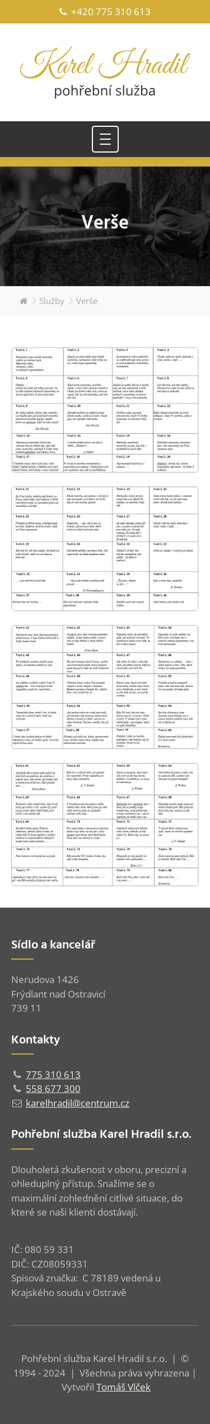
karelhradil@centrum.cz (77, 1103)
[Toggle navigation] (105, 139)
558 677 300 (53, 1088)
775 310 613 (53, 1074)
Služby (51, 300)
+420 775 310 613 (105, 11)
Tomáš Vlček (123, 1386)
